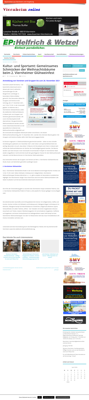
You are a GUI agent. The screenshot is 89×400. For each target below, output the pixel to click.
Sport (39, 54)
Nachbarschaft (49, 54)
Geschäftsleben (61, 54)
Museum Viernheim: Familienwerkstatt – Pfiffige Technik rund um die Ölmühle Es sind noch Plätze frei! (11, 256)
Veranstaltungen (78, 66)
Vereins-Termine (9, 58)
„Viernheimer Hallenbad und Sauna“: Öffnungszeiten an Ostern (50, 255)
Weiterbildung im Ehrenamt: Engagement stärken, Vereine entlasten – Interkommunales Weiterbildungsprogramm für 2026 (31, 257)
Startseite (7, 54)
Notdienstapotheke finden (70, 83)
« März (67, 382)
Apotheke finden (82, 83)
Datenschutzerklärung (63, 397)
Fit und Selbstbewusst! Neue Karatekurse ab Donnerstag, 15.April (74, 355)
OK (39, 397)
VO (5, 76)
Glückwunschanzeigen (77, 54)
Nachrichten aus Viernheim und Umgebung (19, 2)
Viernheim (16, 54)
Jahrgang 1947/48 (67, 345)
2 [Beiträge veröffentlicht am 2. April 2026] (74, 372)
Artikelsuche (67, 66)
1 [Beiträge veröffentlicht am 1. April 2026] (71, 372)
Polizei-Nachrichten (29, 54)
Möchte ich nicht (48, 397)
